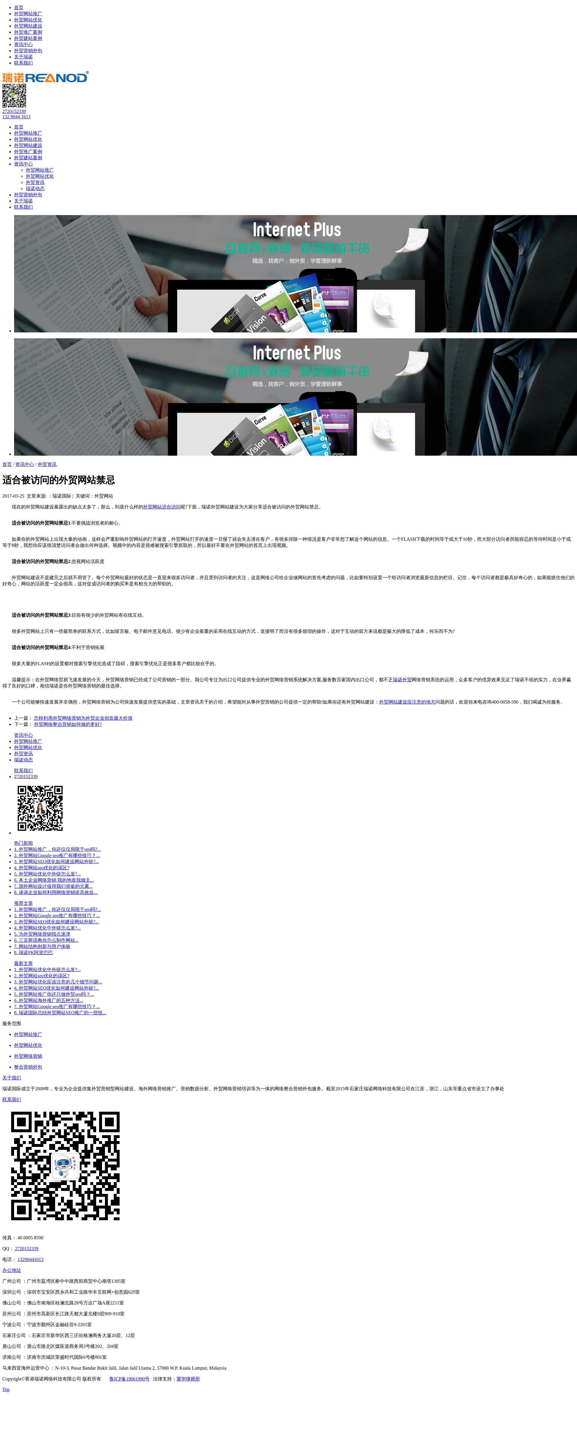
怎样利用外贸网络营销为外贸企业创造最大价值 (83, 718)
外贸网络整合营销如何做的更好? (68, 724)
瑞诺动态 (35, 188)
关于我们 (11, 1077)
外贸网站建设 (28, 25)
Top (6, 1389)
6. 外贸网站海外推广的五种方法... (48, 1000)
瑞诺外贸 (402, 679)
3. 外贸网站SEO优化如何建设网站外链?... (56, 861)
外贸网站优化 (28, 19)
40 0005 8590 (30, 1237)
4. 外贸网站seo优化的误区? (41, 867)
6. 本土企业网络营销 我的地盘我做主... (54, 880)
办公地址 (11, 1270)
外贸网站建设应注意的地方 (407, 701)
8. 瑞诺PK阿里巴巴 (33, 952)
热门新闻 (23, 843)
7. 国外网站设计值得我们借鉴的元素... (53, 886)
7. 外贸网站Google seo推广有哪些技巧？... (57, 1006)
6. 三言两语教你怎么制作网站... (46, 940)
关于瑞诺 (23, 56)
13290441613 (30, 1259)
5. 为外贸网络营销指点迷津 (42, 934)
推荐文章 (23, 903)
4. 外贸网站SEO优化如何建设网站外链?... (56, 988)
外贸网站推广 (28, 13)
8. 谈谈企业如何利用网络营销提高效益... (55, 892)
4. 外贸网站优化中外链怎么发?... (47, 927)
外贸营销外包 (28, 50)
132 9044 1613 (16, 116)
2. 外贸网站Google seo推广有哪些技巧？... (57, 855)
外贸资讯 (35, 182)
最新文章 (23, 963)
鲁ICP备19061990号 (129, 1378)
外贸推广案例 (28, 32)
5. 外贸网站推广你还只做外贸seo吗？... (54, 994)
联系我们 (23, 62)
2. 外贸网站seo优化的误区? (41, 975)
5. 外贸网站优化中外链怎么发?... (47, 873)
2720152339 (14, 111)
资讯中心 (23, 44)
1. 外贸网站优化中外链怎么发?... (47, 969)
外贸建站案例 (28, 38)
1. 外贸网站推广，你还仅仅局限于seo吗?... (57, 849)
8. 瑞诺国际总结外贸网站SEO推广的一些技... (60, 1012)
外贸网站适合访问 (162, 506)
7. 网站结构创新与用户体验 (42, 946)
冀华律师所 (188, 1378)
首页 (18, 7)
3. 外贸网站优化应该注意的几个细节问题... (58, 981)
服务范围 (11, 1023)
